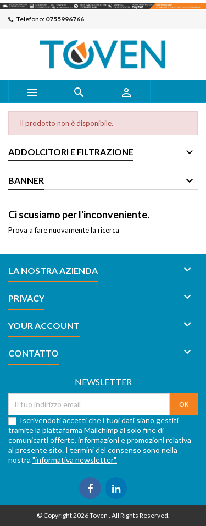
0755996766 (65, 19)
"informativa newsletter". (74, 459)
